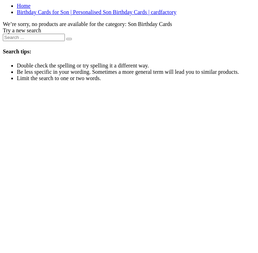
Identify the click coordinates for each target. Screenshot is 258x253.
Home (23, 6)
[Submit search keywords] (69, 39)
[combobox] (34, 37)
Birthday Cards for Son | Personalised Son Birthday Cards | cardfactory (96, 12)
